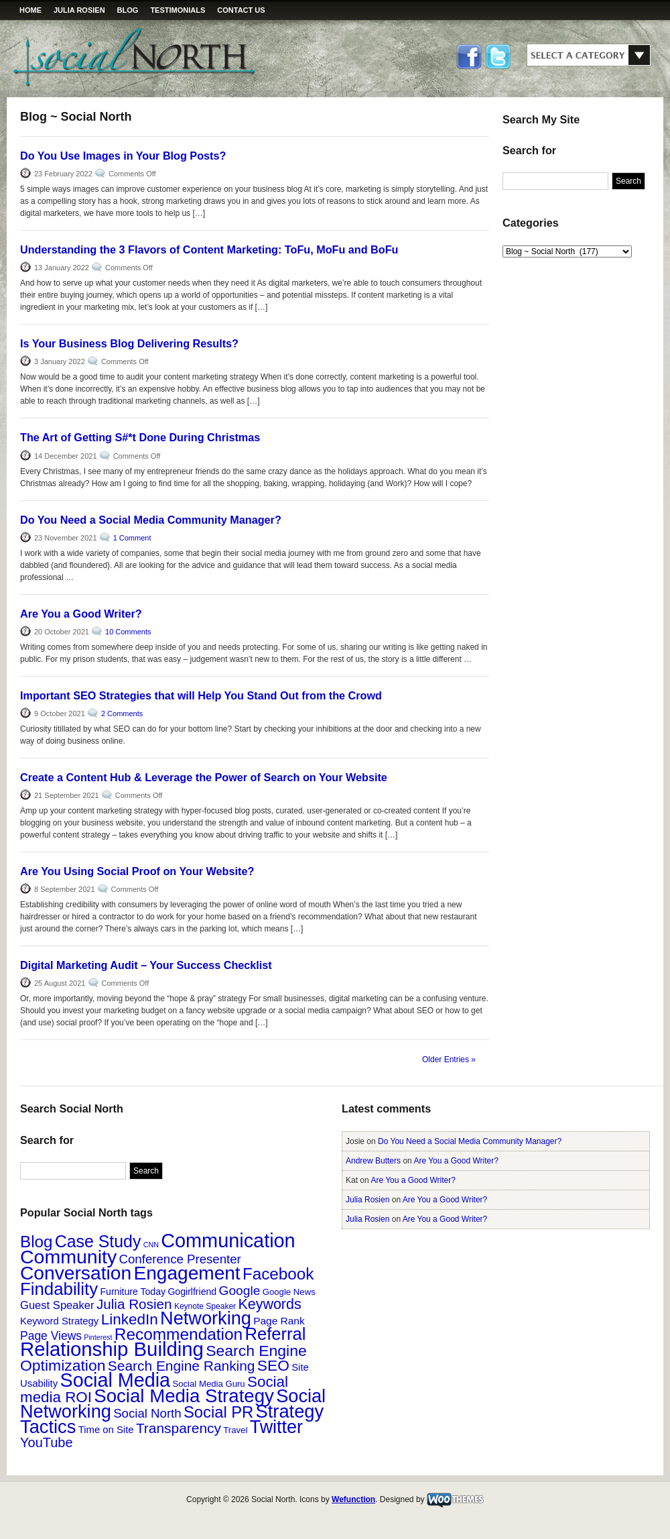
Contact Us (241, 10)
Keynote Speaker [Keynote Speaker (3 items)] (205, 1306)
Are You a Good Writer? (81, 614)
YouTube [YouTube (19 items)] (46, 1442)
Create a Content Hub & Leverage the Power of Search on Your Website (203, 777)
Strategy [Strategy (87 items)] (290, 1411)
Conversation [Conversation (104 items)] (75, 1273)
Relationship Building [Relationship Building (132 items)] (112, 1349)
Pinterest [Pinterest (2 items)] (98, 1337)
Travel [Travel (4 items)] (235, 1430)
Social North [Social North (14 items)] (147, 1413)
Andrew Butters (373, 1160)
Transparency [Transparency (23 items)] (178, 1428)
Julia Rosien (79, 10)
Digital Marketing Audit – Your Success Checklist (146, 965)
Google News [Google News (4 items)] (289, 1292)
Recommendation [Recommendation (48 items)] (179, 1334)
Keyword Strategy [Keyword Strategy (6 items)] (59, 1321)
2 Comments (122, 713)
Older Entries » (449, 1059)
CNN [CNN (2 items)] (151, 1245)
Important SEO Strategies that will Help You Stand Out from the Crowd (201, 695)
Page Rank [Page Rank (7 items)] (278, 1320)
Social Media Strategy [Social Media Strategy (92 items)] (184, 1395)
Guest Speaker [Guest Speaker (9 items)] (57, 1305)
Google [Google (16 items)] (240, 1291)
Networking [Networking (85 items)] (205, 1318)
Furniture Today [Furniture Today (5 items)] (132, 1291)
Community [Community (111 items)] (68, 1256)
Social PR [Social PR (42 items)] (218, 1412)
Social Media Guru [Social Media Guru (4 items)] (208, 1384)
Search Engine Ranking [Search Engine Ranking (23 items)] (181, 1365)
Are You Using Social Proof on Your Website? (137, 871)
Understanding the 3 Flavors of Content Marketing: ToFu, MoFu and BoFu (209, 249)
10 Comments (128, 632)
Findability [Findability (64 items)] (59, 1288)
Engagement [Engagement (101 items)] (186, 1273)
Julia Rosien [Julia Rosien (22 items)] (134, 1304)
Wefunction (353, 1499)
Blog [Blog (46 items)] (36, 1242)
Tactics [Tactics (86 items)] (48, 1426)
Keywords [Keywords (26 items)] (269, 1304)
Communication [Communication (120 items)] (228, 1240)
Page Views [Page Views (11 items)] (51, 1336)
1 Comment (132, 538)
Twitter (497, 57)
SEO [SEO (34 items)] (273, 1365)
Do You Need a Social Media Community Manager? (150, 520)
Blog (128, 10)
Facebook (470, 57)
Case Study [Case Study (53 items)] (98, 1241)
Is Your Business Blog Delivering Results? (129, 343)
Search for (529, 150)
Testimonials (177, 10)
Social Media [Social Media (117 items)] (115, 1380)
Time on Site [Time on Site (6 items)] (106, 1429)
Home (30, 10)
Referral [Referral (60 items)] (275, 1333)
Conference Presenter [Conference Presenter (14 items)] (180, 1259)
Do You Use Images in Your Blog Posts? (123, 156)
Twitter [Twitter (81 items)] (276, 1427)
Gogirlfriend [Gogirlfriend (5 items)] (192, 1291)
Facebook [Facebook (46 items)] (278, 1274)
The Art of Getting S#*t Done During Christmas (140, 437)
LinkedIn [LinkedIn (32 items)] (129, 1319)
